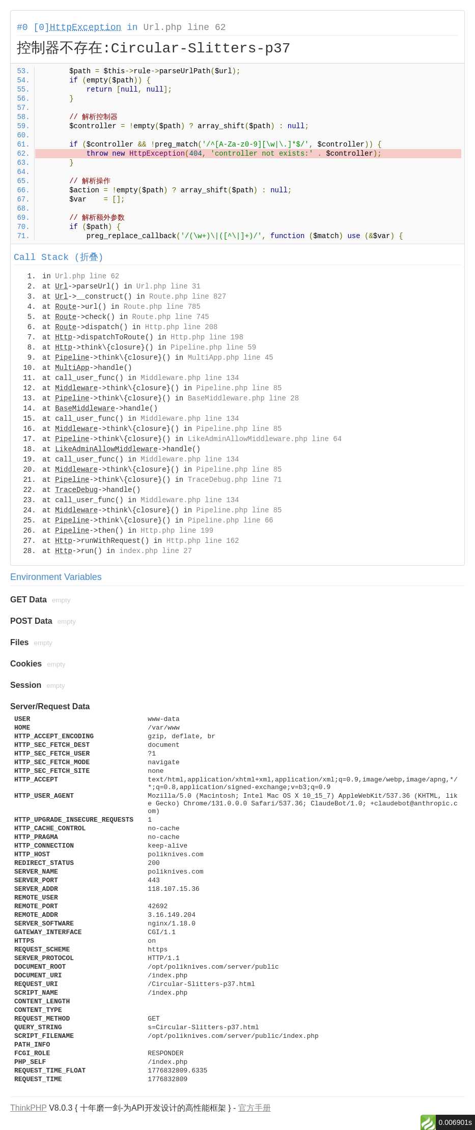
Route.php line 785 (162, 307)
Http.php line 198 (207, 337)
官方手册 (254, 1108)
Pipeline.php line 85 (239, 388)
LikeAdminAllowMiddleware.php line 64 (265, 439)
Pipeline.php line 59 (213, 347)
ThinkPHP (28, 1108)
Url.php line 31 (168, 286)
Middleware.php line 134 (190, 378)
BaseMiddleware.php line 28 (243, 398)
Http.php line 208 (181, 327)
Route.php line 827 (187, 297)
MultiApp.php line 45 (230, 358)
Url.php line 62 (184, 27)
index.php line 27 (155, 551)
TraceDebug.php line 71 (235, 480)
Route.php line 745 (170, 317)
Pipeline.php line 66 (230, 520)
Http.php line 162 (202, 541)
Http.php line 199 (177, 531)
